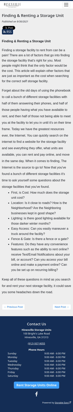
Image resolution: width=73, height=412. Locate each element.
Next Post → (62, 307)
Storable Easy (63, 402)
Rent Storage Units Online (36, 385)
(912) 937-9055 (36, 343)
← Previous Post (13, 307)
